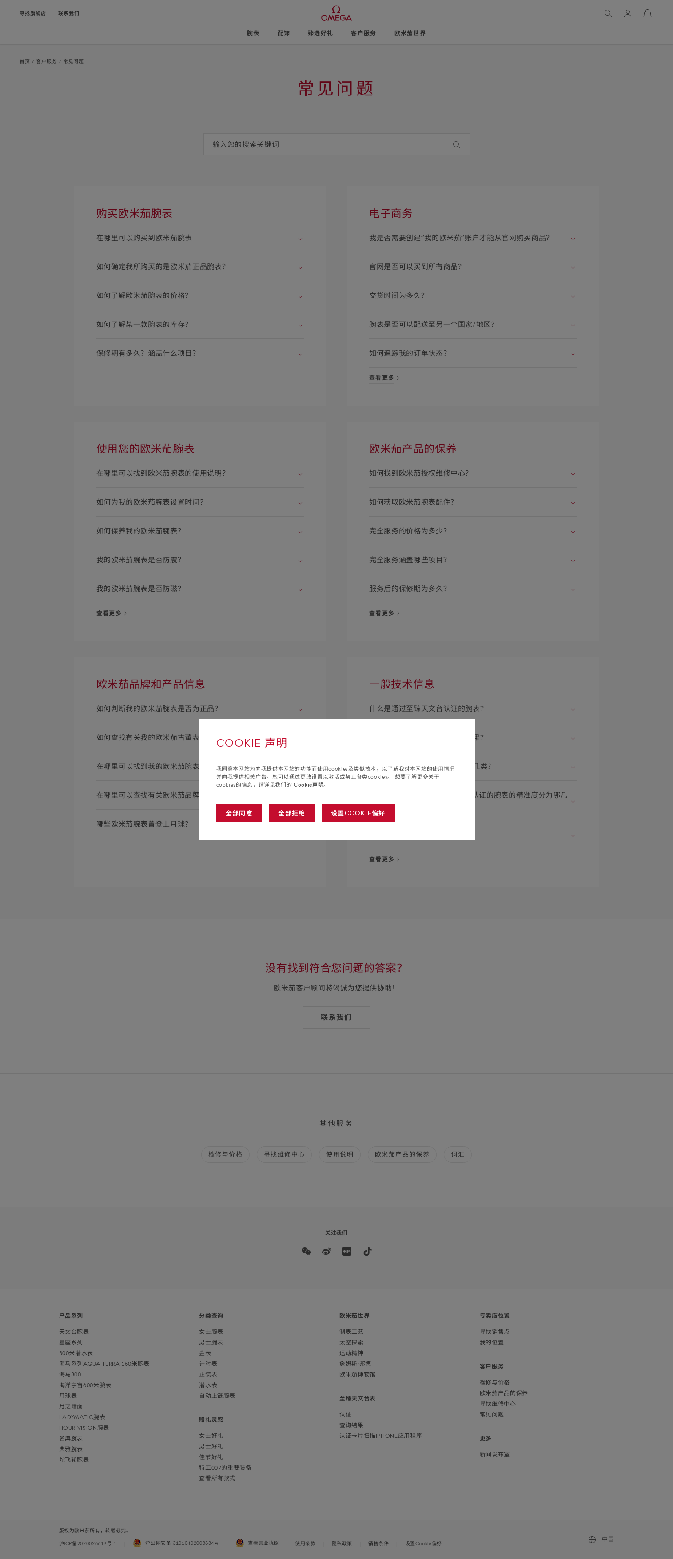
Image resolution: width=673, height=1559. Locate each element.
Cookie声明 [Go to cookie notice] (308, 784)
